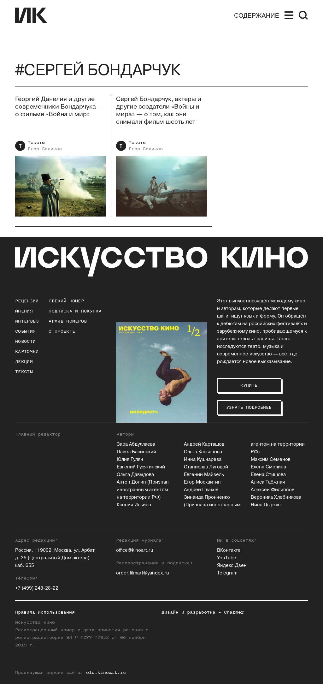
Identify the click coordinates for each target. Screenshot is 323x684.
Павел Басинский (136, 452)
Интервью (26, 321)
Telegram (227, 573)
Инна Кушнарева (202, 459)
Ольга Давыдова (135, 474)
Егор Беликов (45, 148)
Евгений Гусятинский (141, 467)
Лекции (24, 361)
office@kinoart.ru (134, 550)
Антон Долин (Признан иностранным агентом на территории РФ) (143, 490)
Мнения (24, 311)
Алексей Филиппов (272, 489)
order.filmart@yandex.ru (142, 573)
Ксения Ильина (134, 505)
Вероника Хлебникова (276, 497)
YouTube (226, 558)
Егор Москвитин (202, 482)
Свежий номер (66, 301)
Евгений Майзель (204, 474)
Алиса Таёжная (268, 482)
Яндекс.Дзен (232, 565)
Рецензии (26, 301)
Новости (25, 341)
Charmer (234, 612)
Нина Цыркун (266, 505)
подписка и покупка (75, 311)
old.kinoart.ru (106, 672)
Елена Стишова (268, 474)
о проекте (62, 331)
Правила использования (45, 612)
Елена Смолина (268, 467)
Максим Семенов (271, 459)
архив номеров (68, 321)
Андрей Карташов (204, 444)
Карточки (26, 351)
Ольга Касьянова (203, 452)
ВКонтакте (229, 550)
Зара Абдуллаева (136, 444)
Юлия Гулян (130, 459)
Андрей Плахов (201, 489)
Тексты (36, 142)
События (25, 331)
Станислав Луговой (206, 467)
